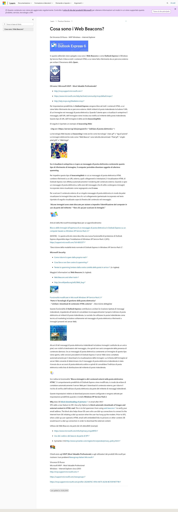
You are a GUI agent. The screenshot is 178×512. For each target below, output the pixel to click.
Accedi (173, 3)
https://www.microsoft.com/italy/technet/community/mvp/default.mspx (82, 96)
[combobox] (18, 24)
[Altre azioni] (126, 21)
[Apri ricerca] (167, 3)
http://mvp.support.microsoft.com (67, 91)
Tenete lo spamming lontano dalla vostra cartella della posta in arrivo (81, 267)
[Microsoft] (4, 3)
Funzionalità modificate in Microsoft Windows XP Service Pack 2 (75, 297)
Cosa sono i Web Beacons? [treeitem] (14, 29)
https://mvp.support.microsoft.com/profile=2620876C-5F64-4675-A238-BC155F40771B (84, 482)
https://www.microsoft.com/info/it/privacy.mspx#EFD (75, 431)
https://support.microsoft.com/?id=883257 (67, 242)
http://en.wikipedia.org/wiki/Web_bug (69, 282)
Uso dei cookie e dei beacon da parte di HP (71, 436)
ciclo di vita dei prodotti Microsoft (77, 10)
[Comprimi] (33, 20)
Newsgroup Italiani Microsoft (80, 457)
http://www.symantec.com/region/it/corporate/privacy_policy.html (92, 441)
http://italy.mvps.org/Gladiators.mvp (68, 101)
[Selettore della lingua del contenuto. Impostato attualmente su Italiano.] (8, 508)
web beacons (109, 408)
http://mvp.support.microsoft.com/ (63, 472)
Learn (52, 21)
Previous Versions (64, 21)
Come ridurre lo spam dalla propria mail (70, 257)
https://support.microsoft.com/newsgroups (67, 477)
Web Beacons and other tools (65, 277)
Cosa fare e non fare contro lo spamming (70, 262)
